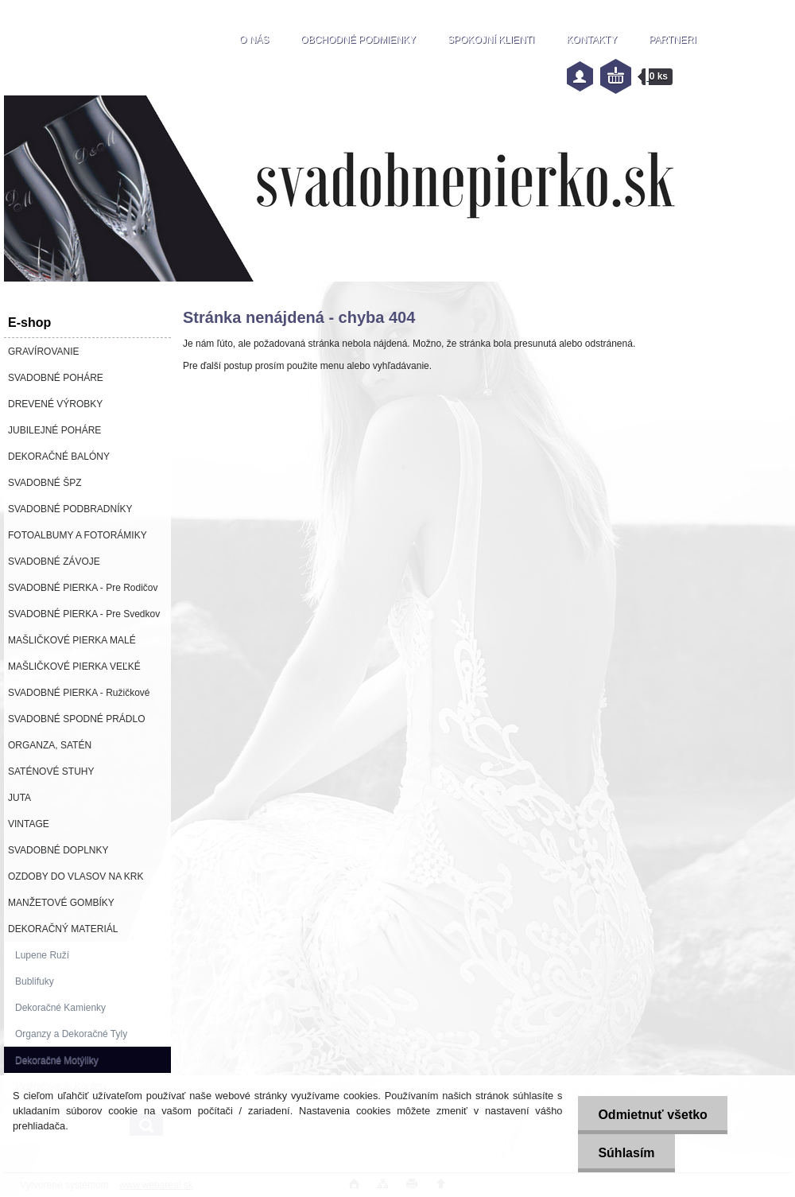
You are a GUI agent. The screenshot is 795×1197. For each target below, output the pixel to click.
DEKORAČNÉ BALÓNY (59, 456)
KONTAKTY (591, 39)
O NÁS (254, 39)
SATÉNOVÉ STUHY (51, 771)
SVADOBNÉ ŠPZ (44, 482)
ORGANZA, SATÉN (49, 745)
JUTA (19, 797)
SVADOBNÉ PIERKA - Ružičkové (79, 692)
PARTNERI (672, 39)
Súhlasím (626, 1153)
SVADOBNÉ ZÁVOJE (54, 561)
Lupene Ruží (42, 955)
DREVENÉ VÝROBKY (55, 404)
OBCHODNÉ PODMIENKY (358, 39)
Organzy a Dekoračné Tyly (71, 1034)
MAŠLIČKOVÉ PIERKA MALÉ (72, 640)
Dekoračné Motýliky (57, 1060)
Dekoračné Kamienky (60, 1007)
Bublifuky (34, 981)
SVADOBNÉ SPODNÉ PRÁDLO (76, 719)
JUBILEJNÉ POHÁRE (54, 430)
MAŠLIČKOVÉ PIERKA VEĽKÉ (74, 666)
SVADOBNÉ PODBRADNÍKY (70, 509)
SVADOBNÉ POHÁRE (55, 377)
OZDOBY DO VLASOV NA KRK (76, 876)
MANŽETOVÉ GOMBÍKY (61, 902)
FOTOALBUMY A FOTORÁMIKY (77, 535)
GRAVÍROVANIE (44, 351)
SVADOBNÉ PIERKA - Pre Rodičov (83, 587)
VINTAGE (28, 824)
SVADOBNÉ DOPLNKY (58, 850)
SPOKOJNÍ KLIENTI (491, 39)
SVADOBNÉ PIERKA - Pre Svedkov (84, 614)
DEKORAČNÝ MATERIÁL (63, 929)
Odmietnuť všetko (652, 1114)
